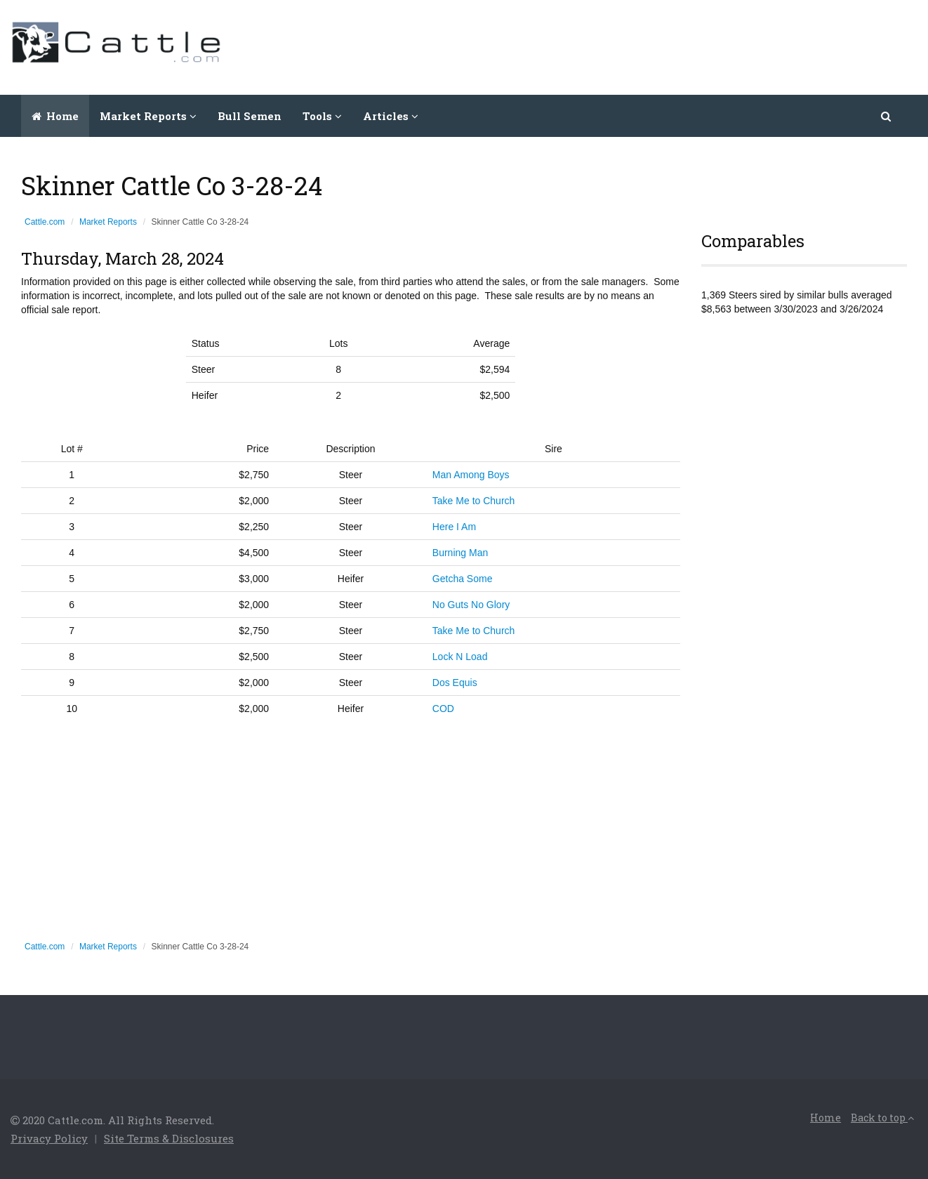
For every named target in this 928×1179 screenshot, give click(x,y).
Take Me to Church (473, 500)
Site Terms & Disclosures (169, 1138)
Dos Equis (454, 682)
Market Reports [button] (148, 116)
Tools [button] (322, 116)
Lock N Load (460, 656)
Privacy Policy (49, 1138)
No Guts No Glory (471, 604)
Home (55, 116)
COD (443, 708)
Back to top (882, 1117)
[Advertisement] (661, 45)
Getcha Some (462, 578)
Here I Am (454, 526)
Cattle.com (45, 222)
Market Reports (108, 222)
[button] (886, 116)
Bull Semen (249, 116)
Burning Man (460, 552)
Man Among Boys (471, 474)
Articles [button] (390, 116)
